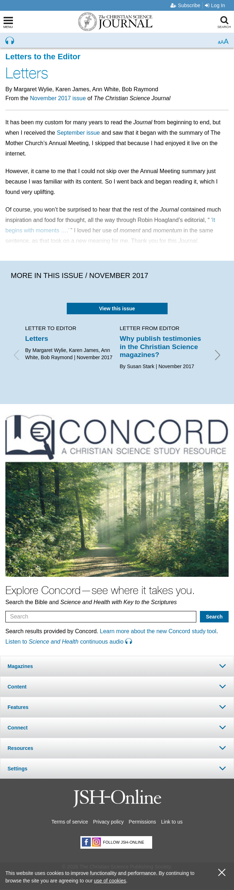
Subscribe (185, 5)
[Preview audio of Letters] (9, 40)
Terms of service (69, 822)
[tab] (117, 666)
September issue (78, 133)
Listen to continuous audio (68, 642)
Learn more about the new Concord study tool (158, 631)
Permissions (142, 822)
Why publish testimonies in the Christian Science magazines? (160, 346)
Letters (36, 338)
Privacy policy (108, 822)
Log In (215, 5)
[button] (117, 666)
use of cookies (110, 881)
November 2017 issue (58, 98)
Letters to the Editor (42, 56)
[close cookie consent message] (221, 872)
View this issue (117, 308)
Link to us (172, 822)
